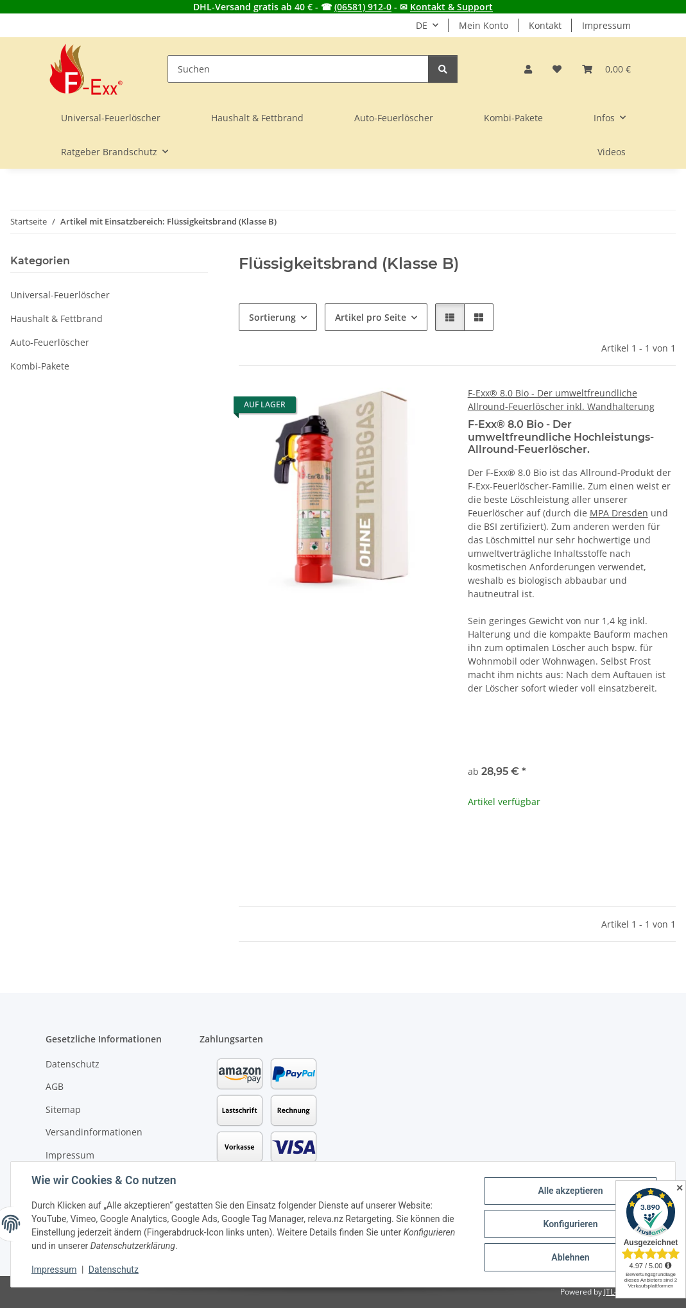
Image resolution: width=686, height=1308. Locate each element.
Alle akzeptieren (570, 1190)
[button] (528, 69)
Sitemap (63, 1109)
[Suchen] (298, 69)
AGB (55, 1086)
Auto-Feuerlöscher (49, 342)
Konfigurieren (570, 1224)
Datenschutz (114, 1269)
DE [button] (421, 25)
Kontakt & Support (451, 7)
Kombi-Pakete (39, 366)
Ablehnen (570, 1257)
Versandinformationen (94, 1132)
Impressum (53, 1269)
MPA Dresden (619, 513)
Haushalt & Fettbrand (56, 318)
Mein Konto (483, 25)
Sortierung (272, 317)
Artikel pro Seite (370, 317)
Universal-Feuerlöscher (60, 295)
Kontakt (545, 25)
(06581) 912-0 (362, 7)
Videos (611, 152)
